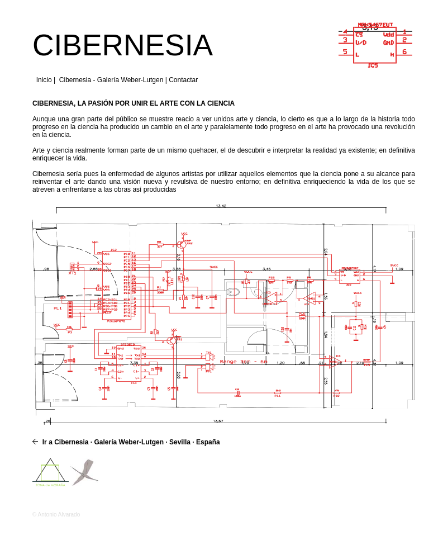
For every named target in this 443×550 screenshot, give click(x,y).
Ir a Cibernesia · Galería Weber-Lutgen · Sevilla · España (130, 442)
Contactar (183, 80)
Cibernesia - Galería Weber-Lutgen (111, 80)
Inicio (44, 80)
